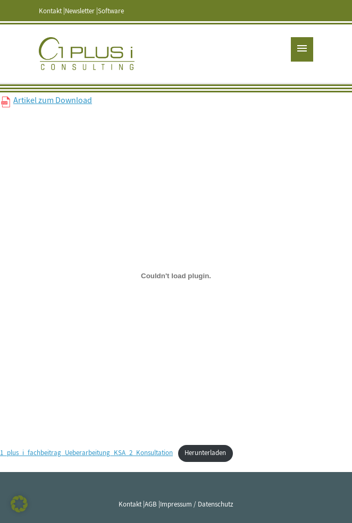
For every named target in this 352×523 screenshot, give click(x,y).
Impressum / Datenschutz (196, 504)
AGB (151, 504)
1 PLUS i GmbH (87, 53)
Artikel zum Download (52, 100)
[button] (19, 504)
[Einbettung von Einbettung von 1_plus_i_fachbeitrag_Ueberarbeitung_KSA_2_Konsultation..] (176, 275)
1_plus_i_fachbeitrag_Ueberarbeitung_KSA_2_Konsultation (86, 453)
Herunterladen (205, 453)
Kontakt (50, 11)
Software (111, 11)
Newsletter (80, 11)
